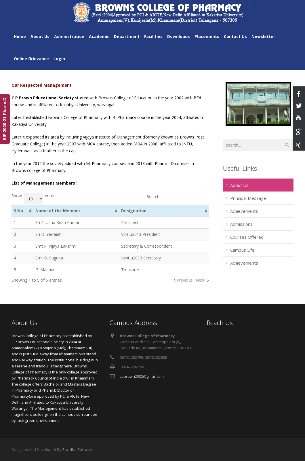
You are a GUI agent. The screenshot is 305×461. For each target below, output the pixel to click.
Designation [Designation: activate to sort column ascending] (133, 210)
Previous (185, 280)
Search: (177, 196)
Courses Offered (247, 237)
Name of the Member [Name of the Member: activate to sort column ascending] (57, 210)
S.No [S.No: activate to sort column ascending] (18, 210)
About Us (239, 185)
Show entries (35, 195)
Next (200, 280)
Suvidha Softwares (79, 449)
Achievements (244, 211)
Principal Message (248, 198)
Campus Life (242, 250)
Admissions (241, 224)
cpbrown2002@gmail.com (142, 376)
